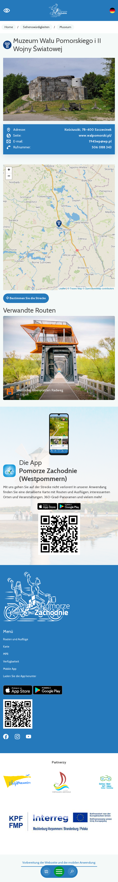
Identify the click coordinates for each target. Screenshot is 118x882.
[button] (59, 223)
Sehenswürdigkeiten (36, 27)
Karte (6, 646)
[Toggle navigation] (59, 871)
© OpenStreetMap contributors (98, 288)
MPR (5, 654)
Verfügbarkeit (11, 661)
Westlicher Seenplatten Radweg (39, 390)
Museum (65, 27)
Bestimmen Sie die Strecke (26, 298)
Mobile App (9, 668)
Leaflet (62, 288)
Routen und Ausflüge (15, 639)
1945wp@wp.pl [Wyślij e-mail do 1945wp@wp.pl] (100, 141)
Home (9, 27)
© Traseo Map (74, 288)
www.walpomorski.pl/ (95, 135)
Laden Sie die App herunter (19, 676)
